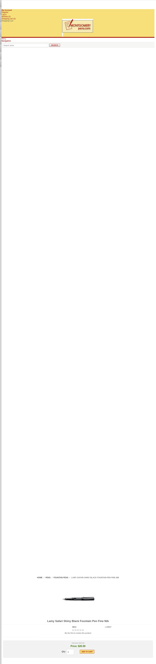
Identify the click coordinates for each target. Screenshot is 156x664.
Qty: (64, 651)
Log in (4, 14)
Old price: (75, 643)
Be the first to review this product (78, 633)
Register (5, 12)
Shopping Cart (7, 21)
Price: (74, 646)
